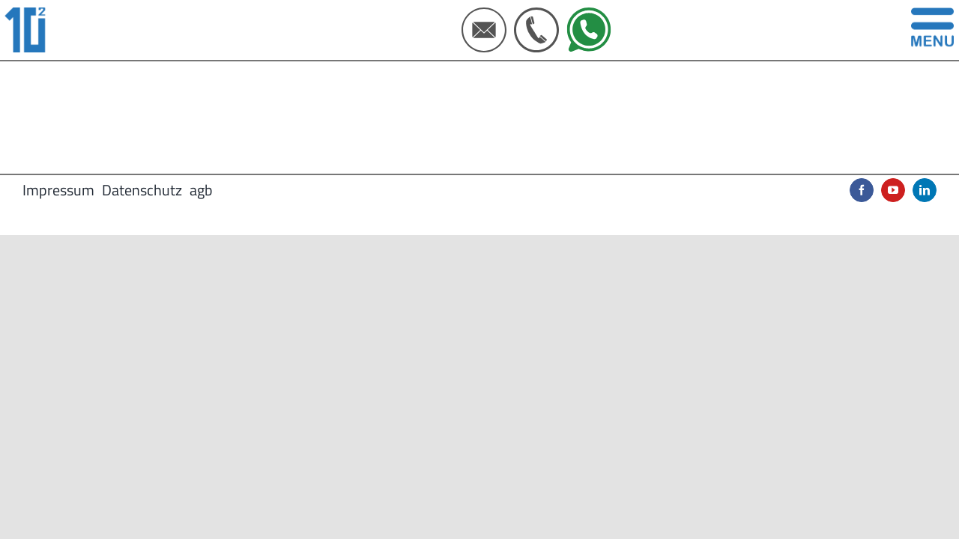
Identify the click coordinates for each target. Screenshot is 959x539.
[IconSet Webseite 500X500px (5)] (588, 14)
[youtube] (893, 190)
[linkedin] (925, 190)
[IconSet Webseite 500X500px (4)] (536, 14)
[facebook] (862, 190)
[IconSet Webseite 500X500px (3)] (484, 14)
